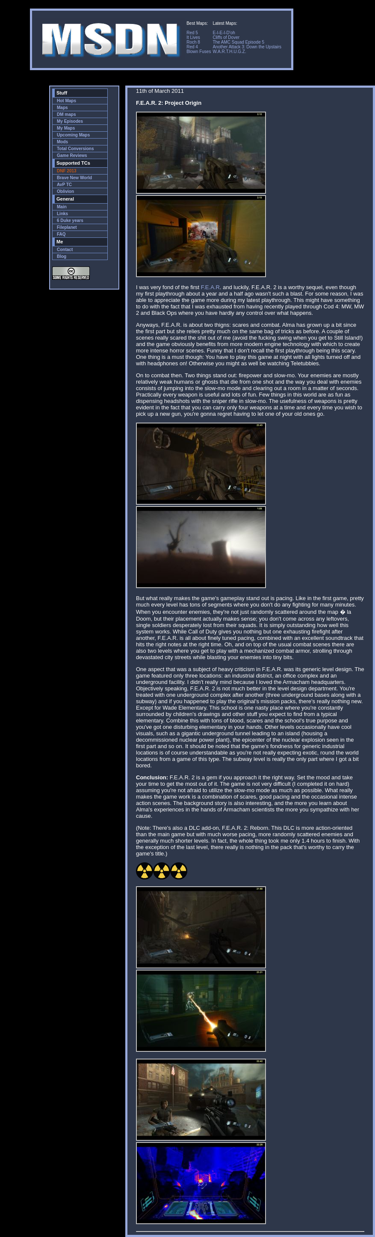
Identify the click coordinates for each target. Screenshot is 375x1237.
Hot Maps (66, 100)
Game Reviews (72, 155)
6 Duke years (70, 220)
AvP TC (64, 184)
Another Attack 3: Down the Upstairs (247, 46)
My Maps (66, 128)
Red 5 (192, 32)
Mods (62, 141)
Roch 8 (193, 42)
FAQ (61, 234)
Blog (61, 256)
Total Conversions (75, 148)
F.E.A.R (210, 287)
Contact (65, 249)
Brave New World (74, 177)
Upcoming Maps (73, 135)
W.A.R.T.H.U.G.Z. (229, 51)
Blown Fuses (198, 51)
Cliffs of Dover (226, 37)
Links (62, 213)
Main (62, 206)
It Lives (193, 37)
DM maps (66, 114)
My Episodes (70, 121)
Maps (62, 107)
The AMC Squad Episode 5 (238, 42)
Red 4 (192, 46)
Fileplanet (67, 227)
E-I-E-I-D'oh (224, 32)
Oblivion (65, 191)
